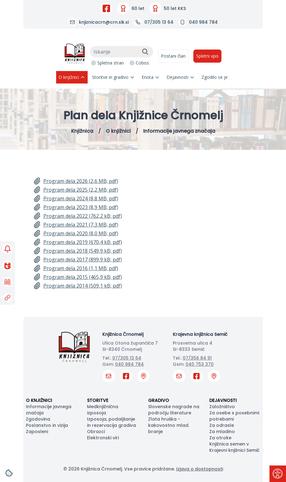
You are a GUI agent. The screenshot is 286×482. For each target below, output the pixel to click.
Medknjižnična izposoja (102, 409)
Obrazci (96, 431)
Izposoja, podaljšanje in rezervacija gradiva (111, 422)
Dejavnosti (181, 77)
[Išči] (145, 51)
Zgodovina (38, 419)
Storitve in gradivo (113, 77)
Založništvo (222, 406)
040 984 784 (129, 364)
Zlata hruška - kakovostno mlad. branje (168, 425)
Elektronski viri (103, 438)
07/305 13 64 (126, 358)
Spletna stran (110, 63)
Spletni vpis (207, 56)
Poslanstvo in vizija (47, 425)
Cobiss (142, 63)
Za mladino (222, 431)
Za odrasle (221, 425)
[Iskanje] (121, 51)
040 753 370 (200, 364)
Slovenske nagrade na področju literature (173, 409)
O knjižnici (72, 77)
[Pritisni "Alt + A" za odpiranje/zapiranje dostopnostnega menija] (277, 473)
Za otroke (220, 438)
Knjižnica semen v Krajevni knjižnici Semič (234, 447)
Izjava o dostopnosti (199, 469)
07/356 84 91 (197, 358)
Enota (151, 77)
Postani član (173, 56)
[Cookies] (9, 473)
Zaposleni (37, 431)
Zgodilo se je (214, 77)
